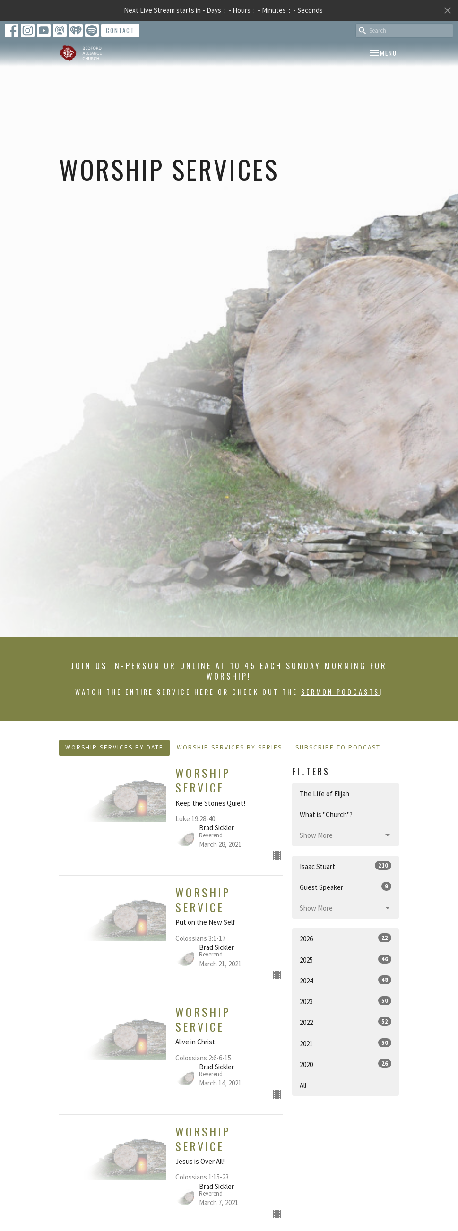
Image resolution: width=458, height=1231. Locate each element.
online (196, 665)
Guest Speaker (346, 887)
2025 (346, 959)
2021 (346, 1043)
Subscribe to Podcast (337, 747)
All (303, 1085)
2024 (346, 980)
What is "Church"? (326, 814)
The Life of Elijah (324, 793)
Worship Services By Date (114, 747)
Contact (120, 30)
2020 (346, 1064)
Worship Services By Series (229, 747)
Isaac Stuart (346, 866)
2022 (346, 1022)
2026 (346, 938)
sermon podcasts (340, 692)
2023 (346, 1001)
